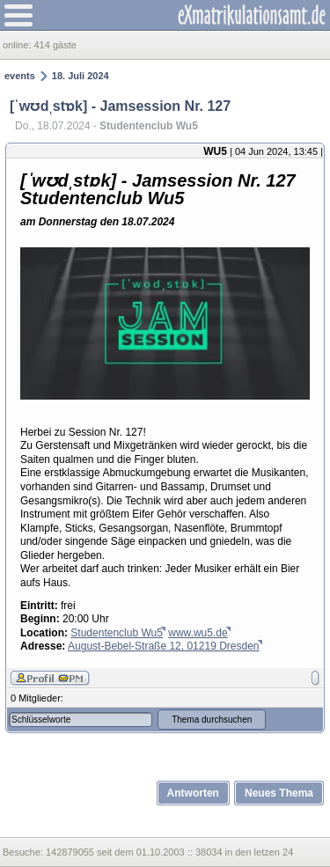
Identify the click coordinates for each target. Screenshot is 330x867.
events (19, 75)
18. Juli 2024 (80, 75)
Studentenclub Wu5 (116, 633)
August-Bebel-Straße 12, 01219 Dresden (163, 646)
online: (18, 45)
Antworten (193, 793)
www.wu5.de (197, 633)
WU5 (215, 151)
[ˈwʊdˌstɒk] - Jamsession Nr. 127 (120, 106)
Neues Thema (279, 793)
